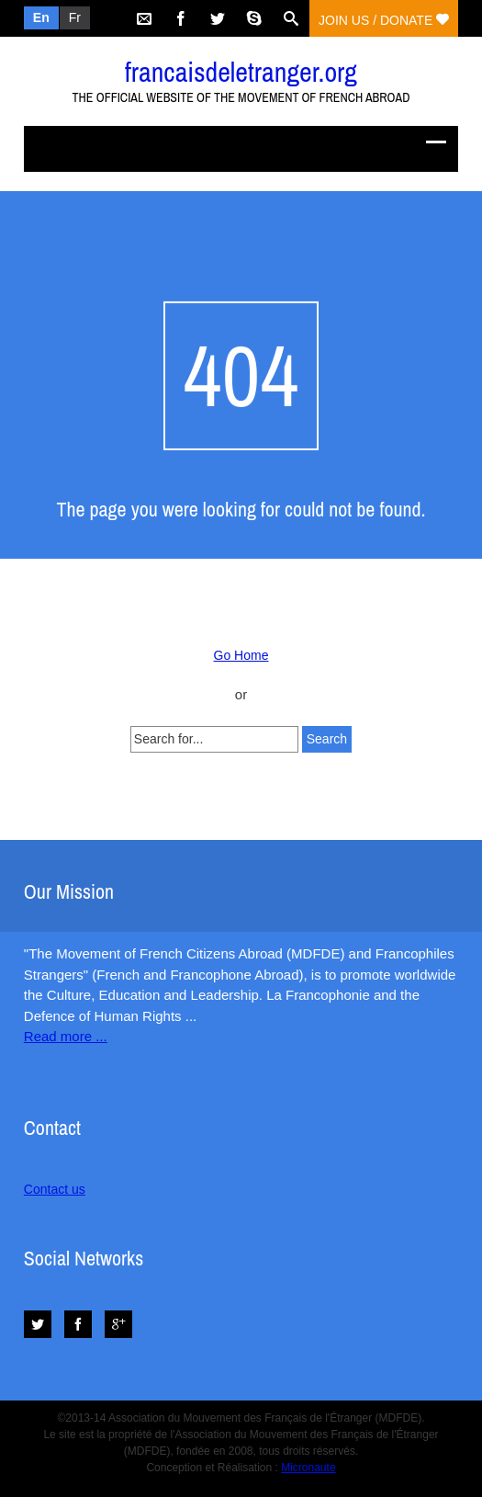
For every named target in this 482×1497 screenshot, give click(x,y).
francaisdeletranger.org (241, 71)
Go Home (241, 655)
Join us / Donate (384, 20)
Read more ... (65, 1036)
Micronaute (308, 1467)
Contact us (54, 1189)
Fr (75, 17)
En (41, 17)
